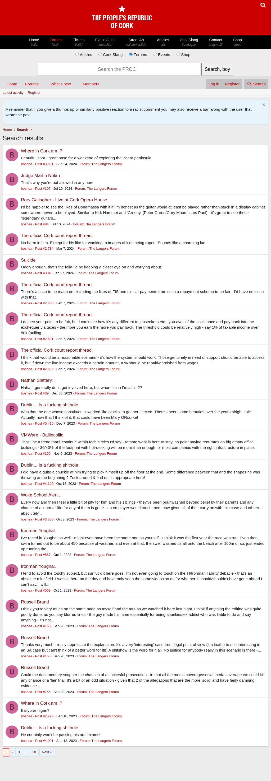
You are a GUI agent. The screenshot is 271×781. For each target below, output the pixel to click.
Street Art (136, 42)
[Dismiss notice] (263, 105)
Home (34, 42)
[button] (43, 84)
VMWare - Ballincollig (42, 435)
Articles (163, 42)
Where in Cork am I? (41, 151)
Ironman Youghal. (38, 530)
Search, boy (217, 69)
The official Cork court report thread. (57, 235)
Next (45, 752)
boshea (26, 164)
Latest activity (13, 93)
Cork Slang (189, 42)
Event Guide (105, 42)
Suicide (28, 260)
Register (34, 93)
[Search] (256, 84)
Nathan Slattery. (37, 380)
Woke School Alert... (41, 495)
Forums (56, 42)
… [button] (26, 752)
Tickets (78, 42)
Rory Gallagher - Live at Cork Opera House (64, 199)
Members (91, 84)
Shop (238, 42)
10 (34, 752)
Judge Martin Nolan (40, 175)
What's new (61, 84)
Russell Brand (35, 602)
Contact (215, 42)
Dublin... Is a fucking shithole (49, 404)
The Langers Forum (107, 164)
